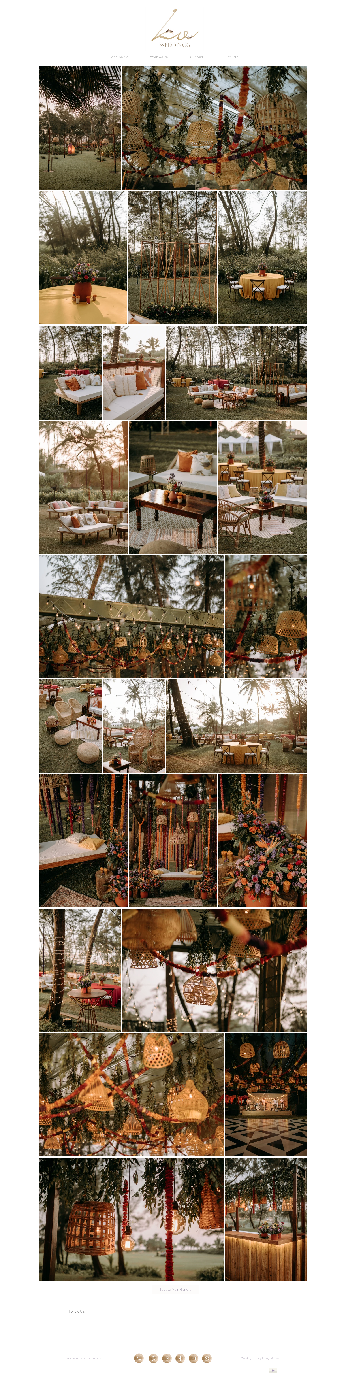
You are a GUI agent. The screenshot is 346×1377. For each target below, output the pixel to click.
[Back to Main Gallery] (175, 1289)
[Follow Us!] (83, 1311)
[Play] (273, 1370)
